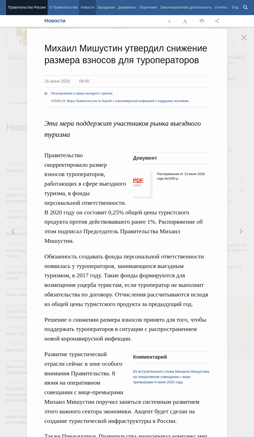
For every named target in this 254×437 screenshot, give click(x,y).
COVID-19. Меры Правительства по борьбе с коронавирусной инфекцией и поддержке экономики (119, 101)
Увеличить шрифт (186, 21)
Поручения (148, 7)
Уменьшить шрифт (170, 21)
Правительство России (26, 7)
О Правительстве (63, 7)
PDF (138, 180)
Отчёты (221, 7)
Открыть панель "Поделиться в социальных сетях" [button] (218, 21)
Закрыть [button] (248, 41)
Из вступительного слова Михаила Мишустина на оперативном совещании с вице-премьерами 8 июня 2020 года (171, 376)
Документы (127, 7)
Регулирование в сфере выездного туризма (81, 93)
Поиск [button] (246, 7)
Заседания (106, 7)
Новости (87, 7)
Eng (235, 7)
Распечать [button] (202, 21)
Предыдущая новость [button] (240, 231)
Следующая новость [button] (13, 231)
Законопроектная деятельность (186, 7)
